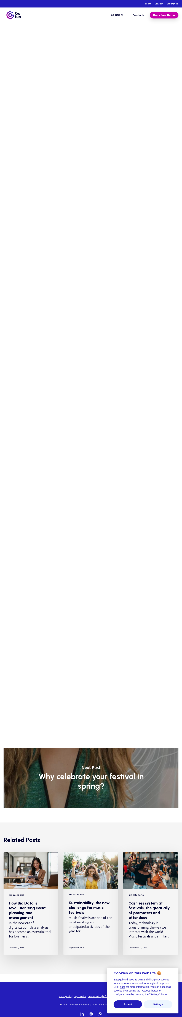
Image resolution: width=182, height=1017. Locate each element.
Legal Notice (80, 996)
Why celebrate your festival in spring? (91, 778)
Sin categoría (39, 36)
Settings (158, 1004)
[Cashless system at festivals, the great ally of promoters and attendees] (150, 903)
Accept (128, 1004)
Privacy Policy (65, 996)
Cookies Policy (95, 996)
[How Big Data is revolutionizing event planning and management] (31, 903)
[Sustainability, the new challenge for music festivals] (90, 903)
